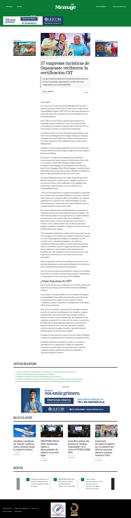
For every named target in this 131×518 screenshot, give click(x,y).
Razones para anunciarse (21, 508)
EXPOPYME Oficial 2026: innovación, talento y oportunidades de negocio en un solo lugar (50, 448)
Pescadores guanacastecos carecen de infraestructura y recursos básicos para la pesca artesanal (50, 379)
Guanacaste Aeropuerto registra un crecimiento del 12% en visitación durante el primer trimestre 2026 (105, 448)
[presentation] (18, 484)
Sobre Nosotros (7, 508)
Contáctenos (18, 511)
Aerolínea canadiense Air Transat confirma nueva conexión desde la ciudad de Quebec (24, 445)
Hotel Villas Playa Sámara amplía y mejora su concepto (35, 374)
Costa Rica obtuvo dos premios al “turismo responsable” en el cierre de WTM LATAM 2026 (79, 447)
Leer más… (17, 454)
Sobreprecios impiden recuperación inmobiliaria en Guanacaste (39, 377)
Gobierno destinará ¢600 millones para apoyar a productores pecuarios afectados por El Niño (49, 381)
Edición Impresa (99, 6)
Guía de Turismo (7, 511)
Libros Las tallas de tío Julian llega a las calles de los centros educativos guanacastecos (46, 372)
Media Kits (34, 508)
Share (86, 92)
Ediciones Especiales (118, 6)
